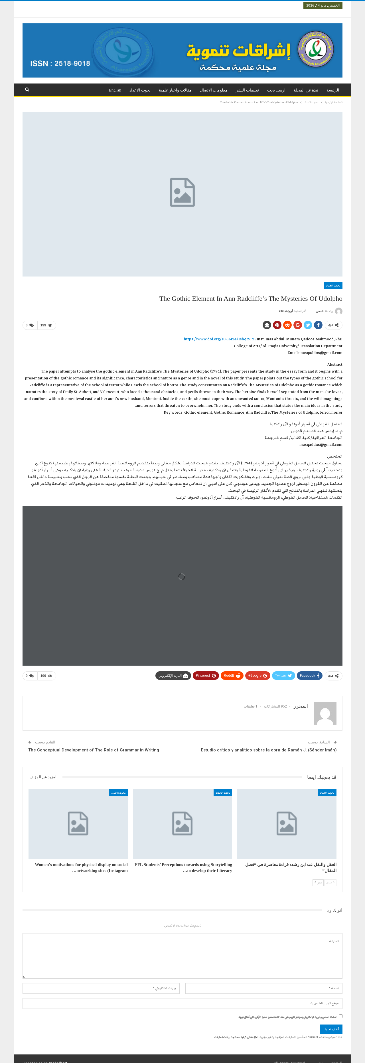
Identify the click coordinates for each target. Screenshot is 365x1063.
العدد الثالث (248, 5)
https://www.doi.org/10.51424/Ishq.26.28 (220, 331)
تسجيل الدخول (36, 5)
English (115, 83)
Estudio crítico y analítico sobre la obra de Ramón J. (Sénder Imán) (269, 740)
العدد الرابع (226, 5)
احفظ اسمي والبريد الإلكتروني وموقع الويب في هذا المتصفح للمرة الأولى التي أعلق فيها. (287, 1008)
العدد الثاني (270, 5)
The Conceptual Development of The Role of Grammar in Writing (93, 740)
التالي (318, 873)
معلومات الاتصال (214, 83)
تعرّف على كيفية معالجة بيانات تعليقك (236, 1028)
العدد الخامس (203, 5)
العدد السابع (153, 5)
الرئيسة (333, 83)
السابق (330, 873)
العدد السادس (177, 5)
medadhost (58, 1054)
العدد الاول (291, 5)
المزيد (133, 5)
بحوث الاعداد (140, 83)
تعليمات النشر (247, 83)
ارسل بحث (276, 83)
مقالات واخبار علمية (175, 83)
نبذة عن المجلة (306, 83)
